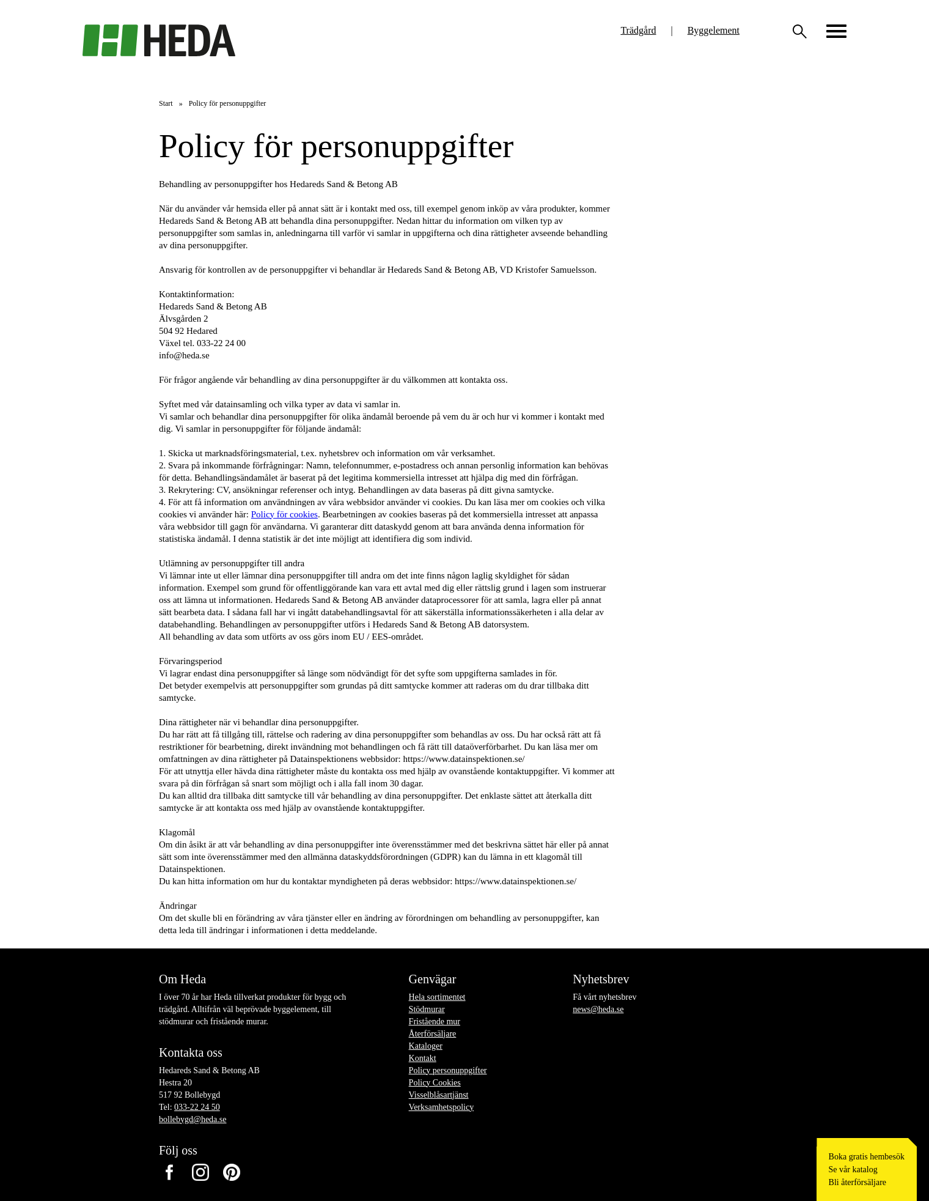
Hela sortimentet (437, 997)
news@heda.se (598, 1009)
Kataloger (425, 1046)
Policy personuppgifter (448, 1070)
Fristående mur (434, 1021)
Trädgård (638, 30)
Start (166, 103)
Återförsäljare (433, 1033)
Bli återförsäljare (857, 1182)
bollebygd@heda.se (192, 1119)
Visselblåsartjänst (439, 1094)
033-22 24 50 (197, 1107)
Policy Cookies (435, 1082)
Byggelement (714, 30)
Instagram (200, 1172)
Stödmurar (427, 1009)
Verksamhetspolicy (441, 1107)
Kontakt (422, 1058)
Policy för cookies (284, 514)
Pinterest (231, 1172)
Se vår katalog (853, 1169)
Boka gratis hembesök (867, 1156)
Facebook (169, 1172)
